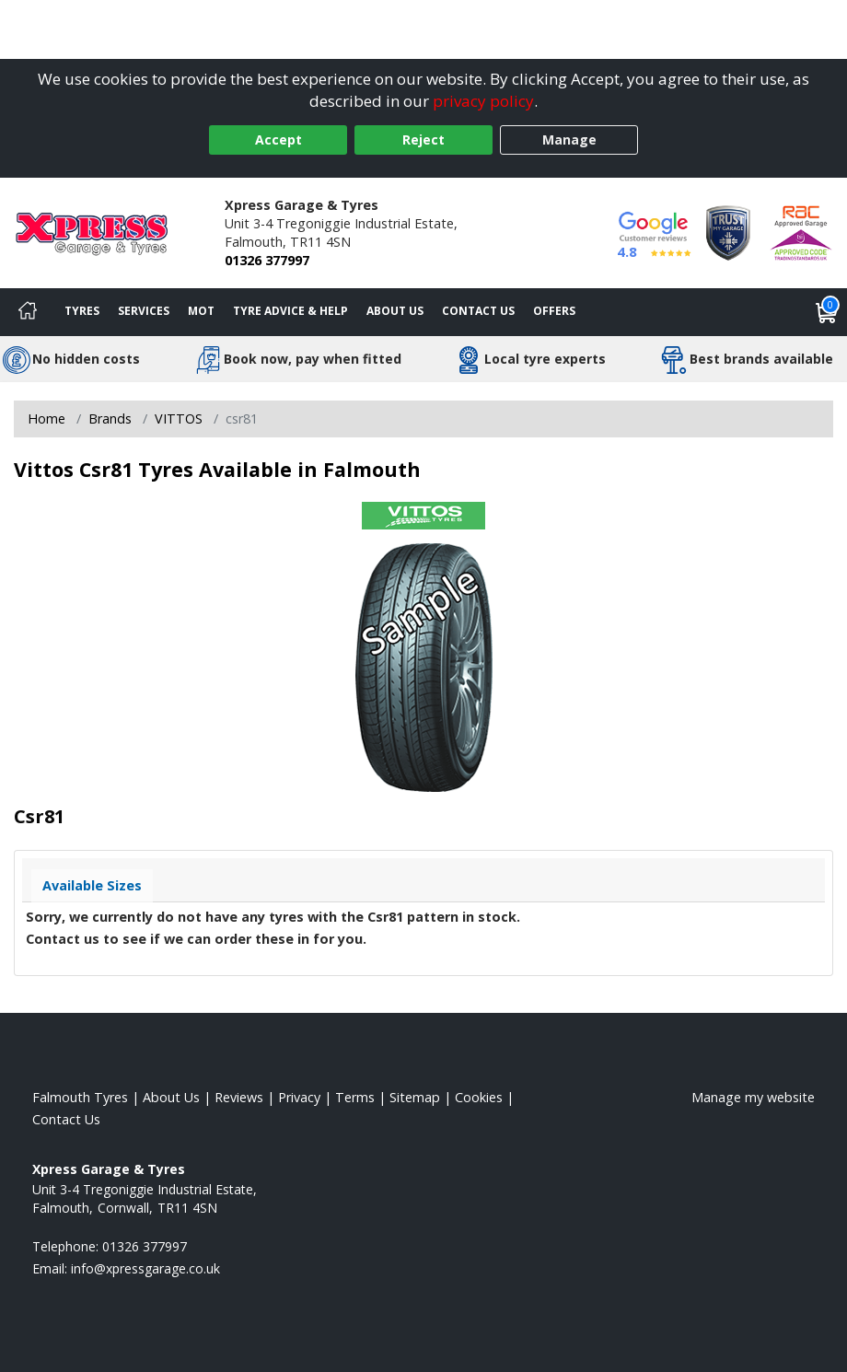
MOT (201, 311)
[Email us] (145, 1268)
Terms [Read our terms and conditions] (355, 1097)
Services (143, 311)
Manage (569, 139)
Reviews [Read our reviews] (239, 1097)
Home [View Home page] (46, 418)
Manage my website (753, 1097)
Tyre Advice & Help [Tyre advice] (290, 311)
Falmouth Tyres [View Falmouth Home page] (80, 1097)
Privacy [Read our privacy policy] (299, 1097)
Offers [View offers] (554, 311)
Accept (278, 139)
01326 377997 (267, 260)
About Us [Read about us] (171, 1097)
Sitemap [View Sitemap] (414, 1097)
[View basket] (826, 312)
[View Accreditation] (728, 231)
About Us (395, 311)
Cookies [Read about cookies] (479, 1097)
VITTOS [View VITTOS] (179, 418)
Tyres (81, 311)
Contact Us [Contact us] (478, 311)
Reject (423, 139)
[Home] (27, 312)
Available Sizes (92, 885)
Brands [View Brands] (110, 418)
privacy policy (483, 100)
